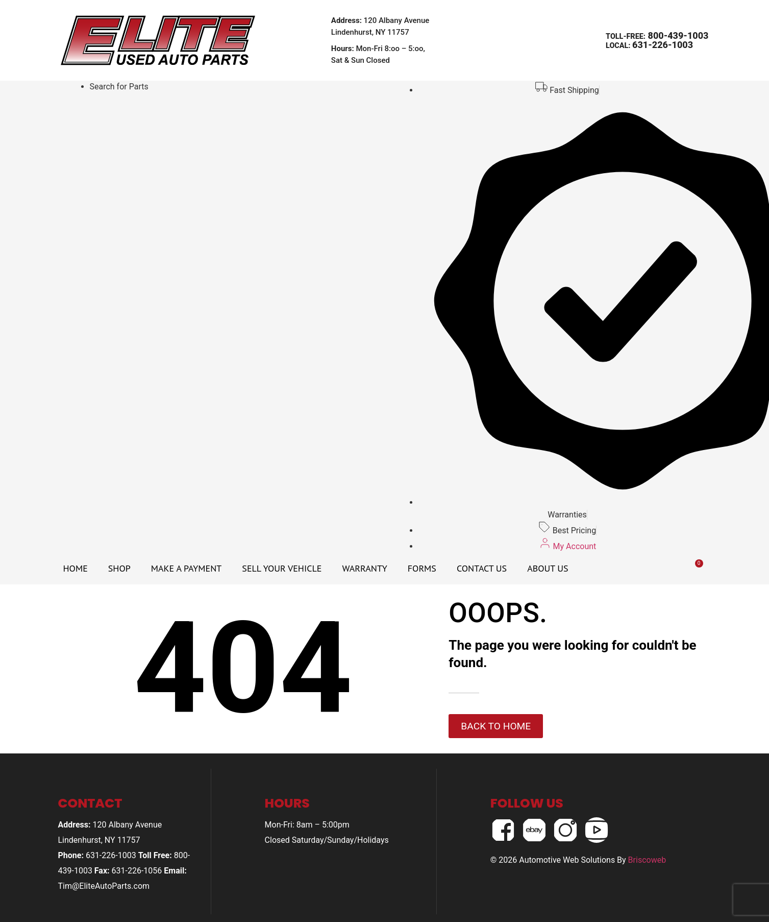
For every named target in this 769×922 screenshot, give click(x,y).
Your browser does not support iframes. (217, 112)
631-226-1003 (662, 44)
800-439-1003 (677, 35)
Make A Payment (186, 568)
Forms (422, 568)
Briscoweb (647, 860)
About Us (547, 568)
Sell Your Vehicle (281, 568)
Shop (119, 568)
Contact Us (482, 568)
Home (75, 568)
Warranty (364, 568)
